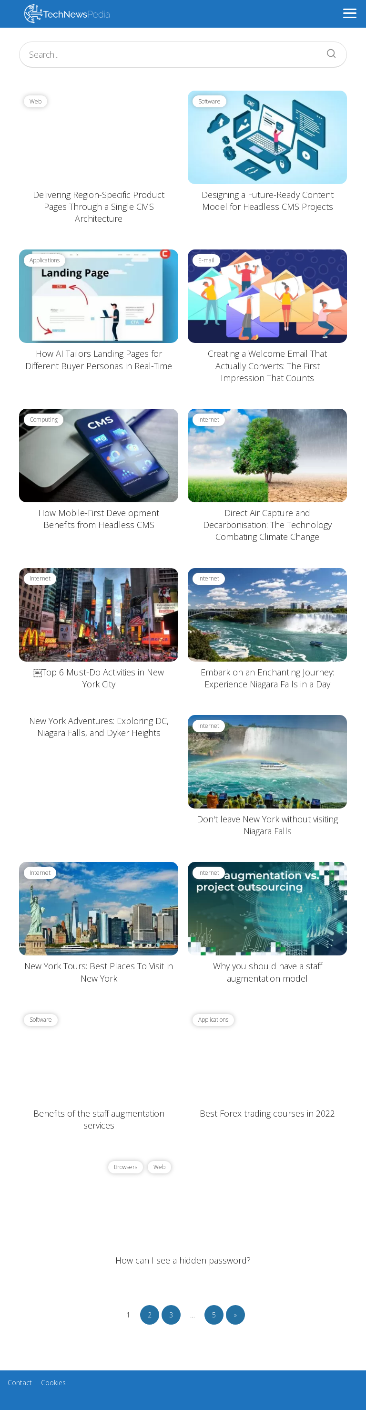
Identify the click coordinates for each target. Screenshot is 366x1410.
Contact (20, 1382)
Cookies (53, 1382)
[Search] (327, 51)
